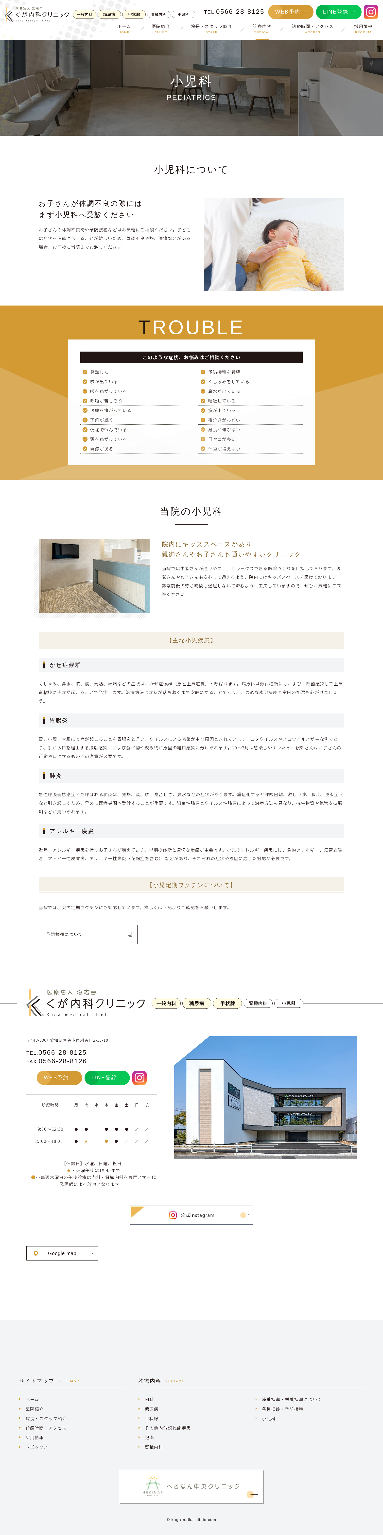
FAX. (56, 1061)
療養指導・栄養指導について (292, 1399)
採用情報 (34, 1437)
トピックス (36, 1447)
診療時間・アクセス (46, 1428)
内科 (149, 1399)
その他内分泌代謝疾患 (168, 1428)
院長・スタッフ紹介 (46, 1418)
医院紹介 (34, 1409)
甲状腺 (151, 1418)
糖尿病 (151, 1409)
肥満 (149, 1437)
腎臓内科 (154, 1447)
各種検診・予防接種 (283, 1409)
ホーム (32, 1399)
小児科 (269, 1418)
